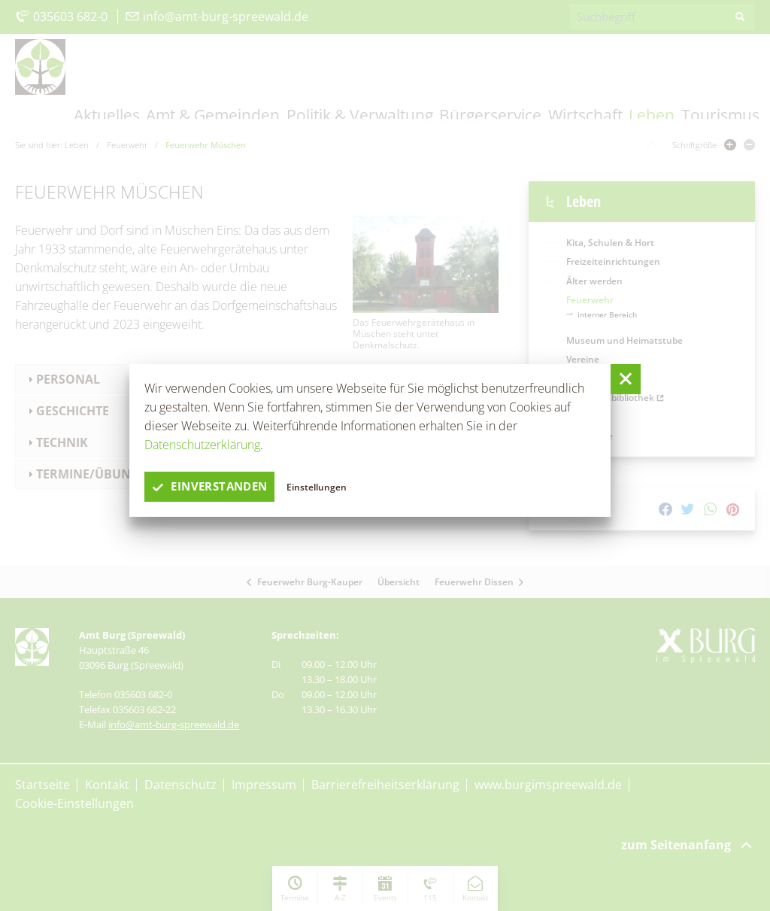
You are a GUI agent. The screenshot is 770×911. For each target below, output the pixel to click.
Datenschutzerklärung (202, 444)
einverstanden (213, 486)
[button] (626, 379)
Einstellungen (325, 486)
